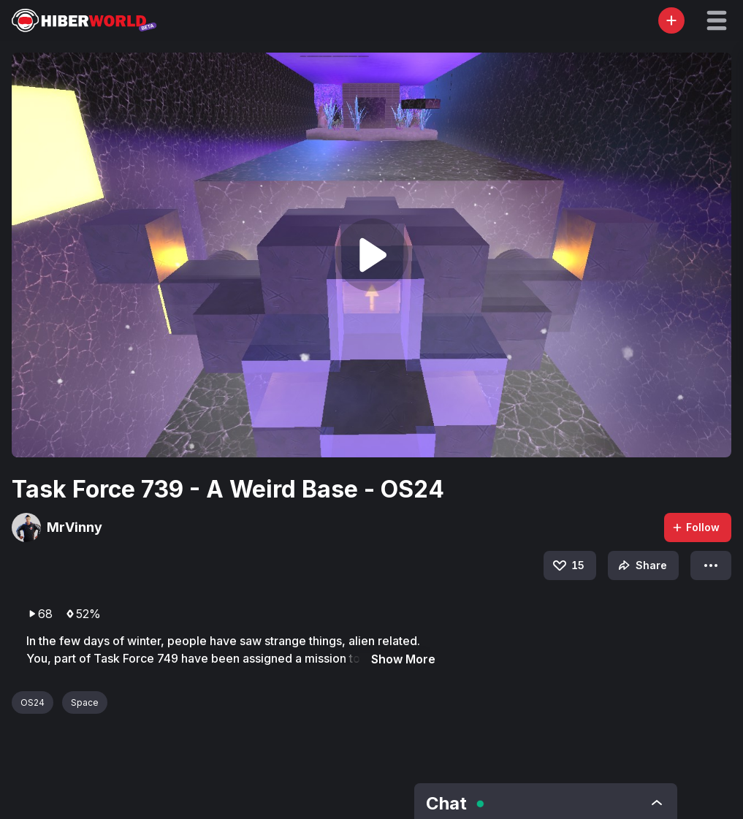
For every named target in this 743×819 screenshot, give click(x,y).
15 (567, 565)
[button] (716, 20)
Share (641, 565)
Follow (695, 527)
